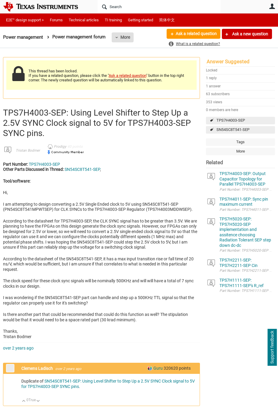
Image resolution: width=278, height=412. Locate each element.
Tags (240, 142)
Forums (56, 20)
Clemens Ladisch (37, 368)
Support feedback (272, 347)
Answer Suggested (228, 62)
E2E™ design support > (25, 20)
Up (23, 401)
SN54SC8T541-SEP (232, 129)
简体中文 (167, 20)
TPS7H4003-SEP (230, 120)
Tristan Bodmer (28, 150)
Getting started (140, 20)
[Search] (159, 6)
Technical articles (84, 20)
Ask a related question (195, 34)
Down (38, 401)
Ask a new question (249, 34)
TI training (113, 20)
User (272, 6)
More (125, 37)
